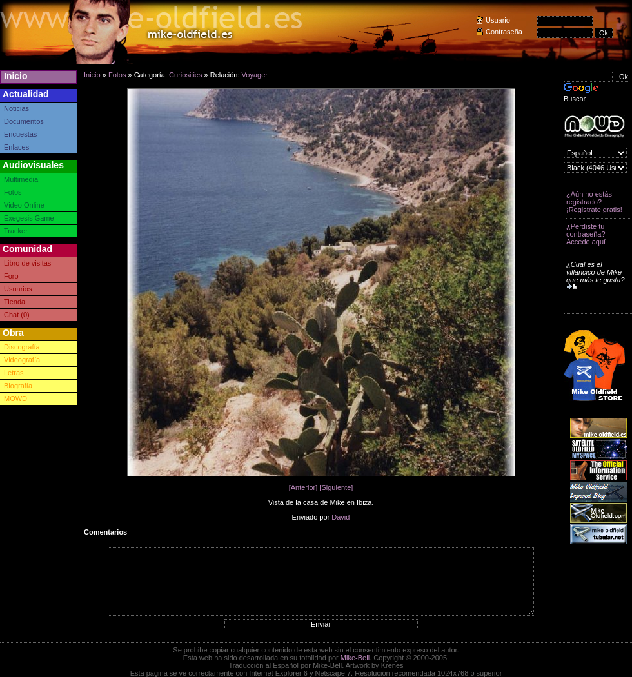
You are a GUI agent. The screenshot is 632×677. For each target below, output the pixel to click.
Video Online (24, 205)
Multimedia (21, 179)
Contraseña (504, 31)
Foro (11, 276)
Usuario (498, 20)
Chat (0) (17, 315)
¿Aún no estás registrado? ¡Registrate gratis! (594, 201)
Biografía (18, 385)
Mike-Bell (355, 658)
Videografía (22, 360)
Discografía (22, 347)
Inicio (16, 76)
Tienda (14, 302)
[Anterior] (303, 487)
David (340, 517)
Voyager (255, 75)
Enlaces (16, 147)
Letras (14, 373)
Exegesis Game (29, 218)
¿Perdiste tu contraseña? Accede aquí (586, 234)
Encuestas (20, 134)
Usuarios (18, 289)
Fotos (13, 192)
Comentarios (105, 532)
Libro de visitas (27, 263)
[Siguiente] (336, 487)
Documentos (24, 121)
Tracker (16, 231)
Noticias (16, 108)
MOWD (15, 398)
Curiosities (185, 75)
